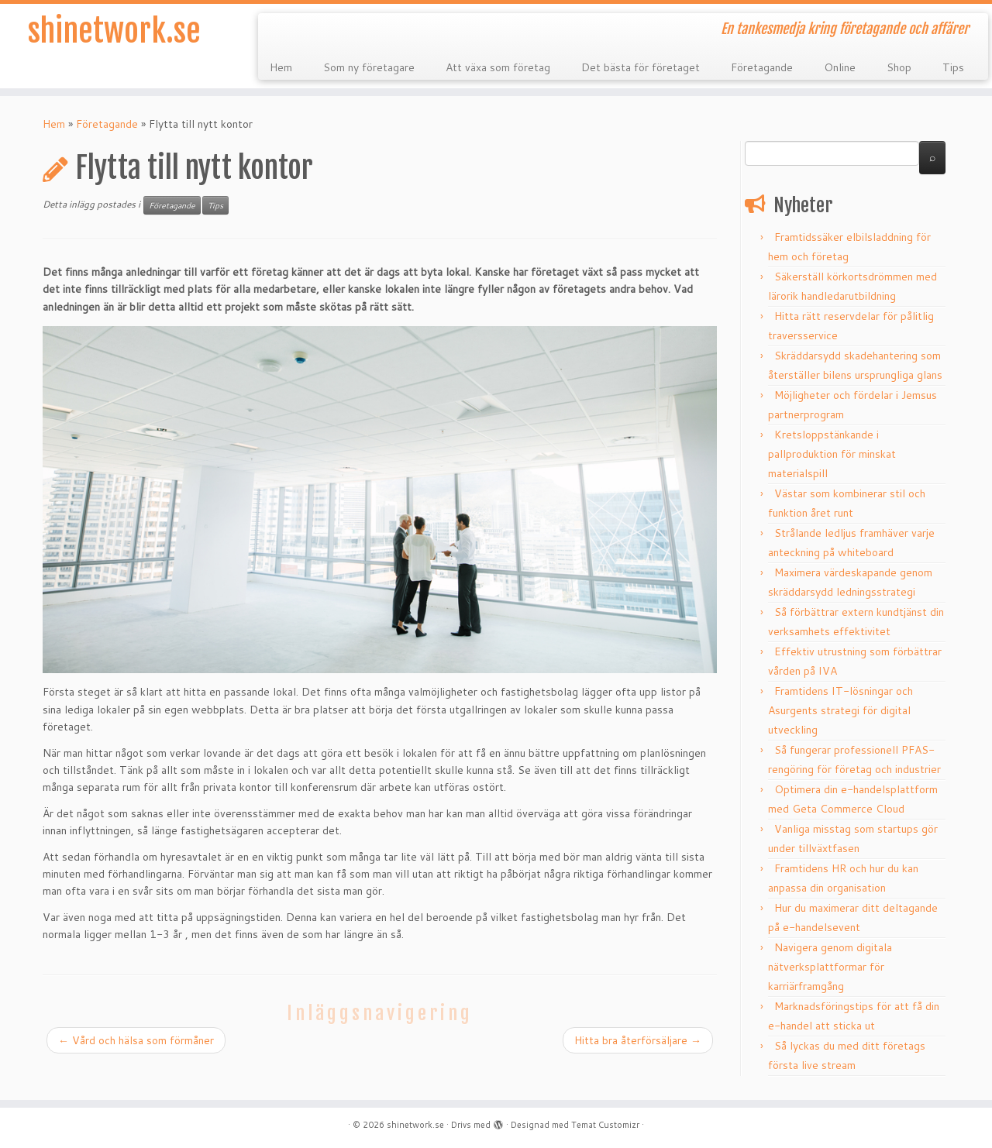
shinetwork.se (114, 31)
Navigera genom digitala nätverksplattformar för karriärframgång (830, 967)
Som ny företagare (369, 67)
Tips (953, 67)
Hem (281, 67)
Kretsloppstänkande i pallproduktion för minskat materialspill (832, 454)
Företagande (762, 67)
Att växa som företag (498, 67)
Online (840, 67)
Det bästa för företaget (640, 67)
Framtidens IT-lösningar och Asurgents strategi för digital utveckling (840, 710)
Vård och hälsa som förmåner (136, 1040)
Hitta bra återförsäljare (637, 1040)
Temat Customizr (605, 1125)
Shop (899, 67)
